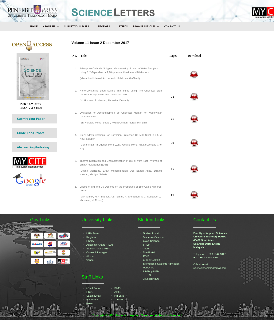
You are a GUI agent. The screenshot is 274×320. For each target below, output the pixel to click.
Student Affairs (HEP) (98, 248)
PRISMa (119, 295)
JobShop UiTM (151, 271)
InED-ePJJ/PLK (151, 260)
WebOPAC (149, 267)
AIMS (117, 292)
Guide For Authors (30, 133)
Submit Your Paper (76, 26)
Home (34, 26)
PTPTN (147, 275)
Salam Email (93, 295)
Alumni (90, 256)
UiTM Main (92, 233)
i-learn (146, 248)
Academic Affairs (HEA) (99, 244)
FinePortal (92, 299)
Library (90, 241)
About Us (49, 26)
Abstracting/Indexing (33, 147)
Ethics (123, 26)
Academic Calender (154, 237)
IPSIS (146, 256)
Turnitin (118, 299)
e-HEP (146, 244)
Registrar (91, 237)
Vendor (90, 260)
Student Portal (151, 233)
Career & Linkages (96, 252)
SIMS (117, 288)
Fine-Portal (149, 252)
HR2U (89, 292)
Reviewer (104, 26)
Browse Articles (144, 26)
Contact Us (172, 26)
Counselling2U (151, 278)
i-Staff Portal (93, 288)
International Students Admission (161, 263)
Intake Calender (151, 241)
